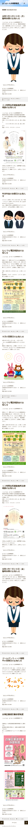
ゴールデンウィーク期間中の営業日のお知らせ (13, 659)
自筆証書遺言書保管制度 (13, 714)
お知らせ (14, 98)
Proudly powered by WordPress (9, 826)
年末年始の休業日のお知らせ (14, 194)
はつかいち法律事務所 (10, 3)
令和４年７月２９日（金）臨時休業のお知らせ (13, 570)
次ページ (26, 822)
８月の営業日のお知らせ (13, 336)
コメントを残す (7, 100)
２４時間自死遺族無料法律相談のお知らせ (13, 106)
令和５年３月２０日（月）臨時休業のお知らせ (13, 17)
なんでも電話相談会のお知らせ (13, 251)
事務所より (18, 98)
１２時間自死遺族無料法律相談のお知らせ (13, 486)
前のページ (2, 822)
